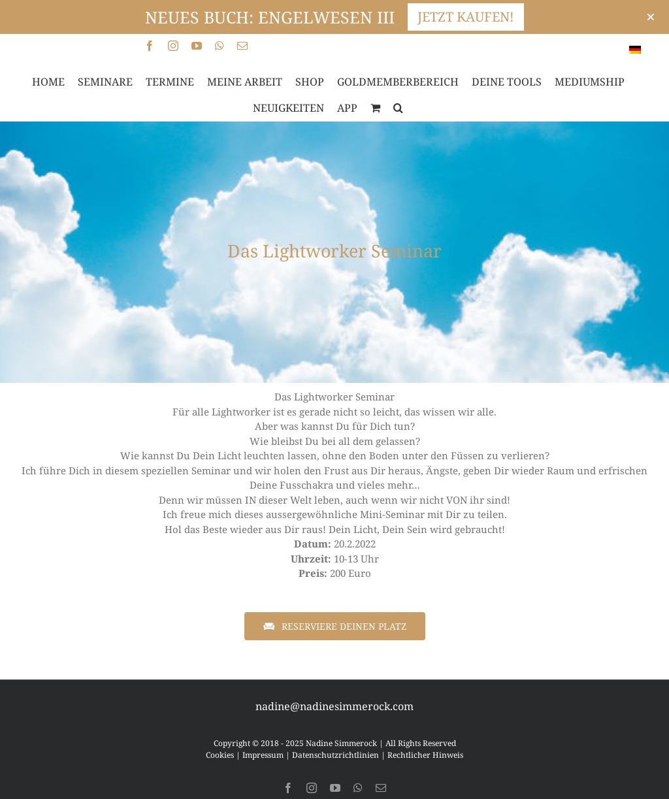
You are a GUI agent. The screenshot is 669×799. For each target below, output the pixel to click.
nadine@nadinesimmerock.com (334, 706)
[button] (398, 108)
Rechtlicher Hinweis (425, 754)
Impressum (263, 754)
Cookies (220, 754)
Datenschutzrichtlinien (335, 754)
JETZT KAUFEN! (465, 16)
